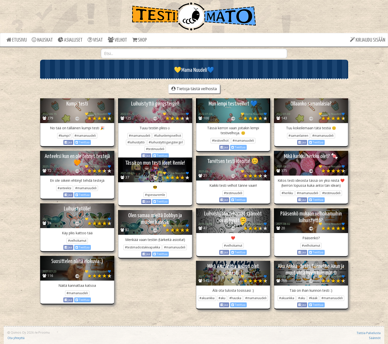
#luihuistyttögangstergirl (166, 142)
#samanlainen (298, 135)
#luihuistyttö (136, 142)
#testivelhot (220, 140)
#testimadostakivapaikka (142, 247)
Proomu (44, 332)
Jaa (68, 142)
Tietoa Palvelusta (369, 333)
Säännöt (375, 338)
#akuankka (207, 298)
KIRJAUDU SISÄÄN (367, 40)
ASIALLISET (70, 40)
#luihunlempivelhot (167, 135)
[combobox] (194, 53)
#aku (221, 298)
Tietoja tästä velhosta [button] (194, 88)
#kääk (313, 298)
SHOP (139, 40)
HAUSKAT (42, 40)
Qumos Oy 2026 (20, 332)
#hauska (235, 298)
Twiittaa (82, 142)
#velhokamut (77, 240)
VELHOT (117, 40)
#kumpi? (65, 135)
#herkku (287, 193)
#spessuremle (155, 195)
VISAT (95, 40)
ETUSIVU (16, 40)
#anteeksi (64, 188)
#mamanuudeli (85, 135)
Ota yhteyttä (15, 338)
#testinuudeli (155, 149)
